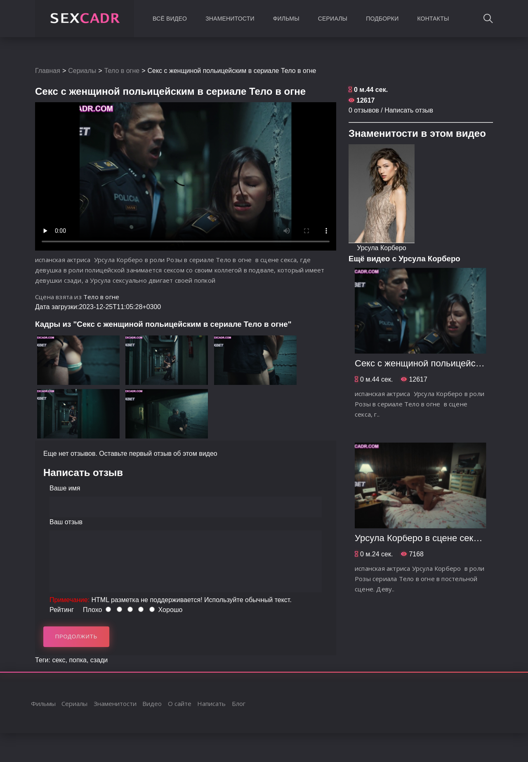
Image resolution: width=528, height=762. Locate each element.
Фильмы (286, 18)
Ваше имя (65, 488)
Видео (152, 703)
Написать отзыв (408, 110)
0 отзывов (364, 110)
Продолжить (76, 636)
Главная (47, 70)
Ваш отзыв (66, 521)
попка (77, 660)
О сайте (179, 703)
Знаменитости (230, 18)
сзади (99, 660)
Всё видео (170, 18)
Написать (211, 703)
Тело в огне (122, 70)
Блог (238, 703)
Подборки (382, 18)
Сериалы (332, 18)
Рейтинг (62, 609)
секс (58, 660)
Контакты (433, 18)
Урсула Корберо (381, 247)
